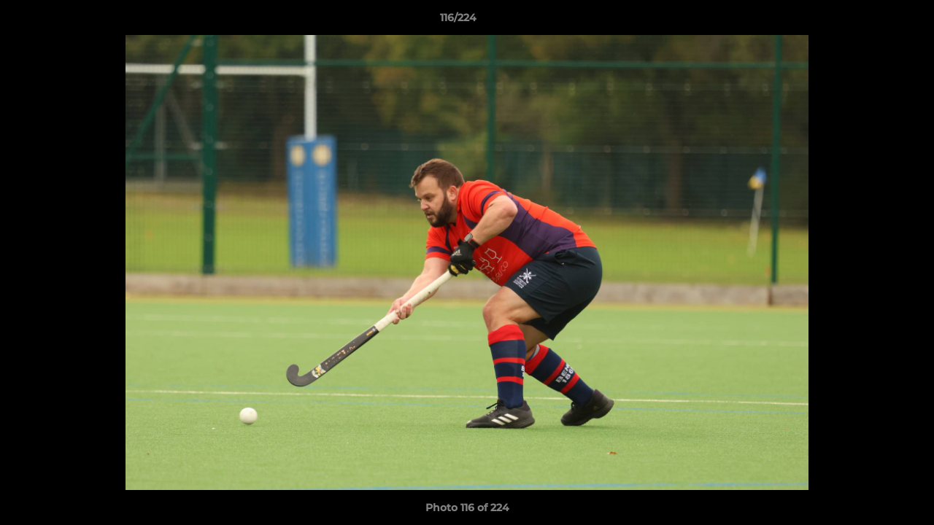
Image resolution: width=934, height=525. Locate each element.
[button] (872, 21)
